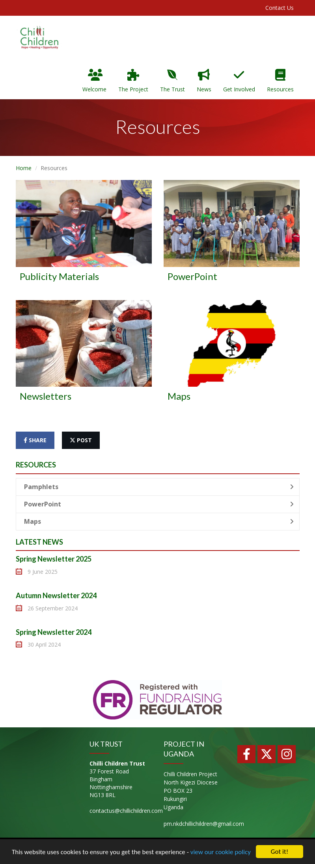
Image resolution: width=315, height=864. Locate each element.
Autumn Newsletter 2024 (56, 595)
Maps (159, 521)
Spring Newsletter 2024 (53, 632)
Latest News (39, 542)
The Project (133, 81)
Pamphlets (159, 486)
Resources (280, 81)
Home (24, 168)
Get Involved (239, 81)
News (204, 81)
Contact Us (279, 7)
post (81, 440)
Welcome (94, 81)
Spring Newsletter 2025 (53, 558)
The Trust (172, 81)
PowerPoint (159, 504)
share (35, 440)
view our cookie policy (220, 852)
